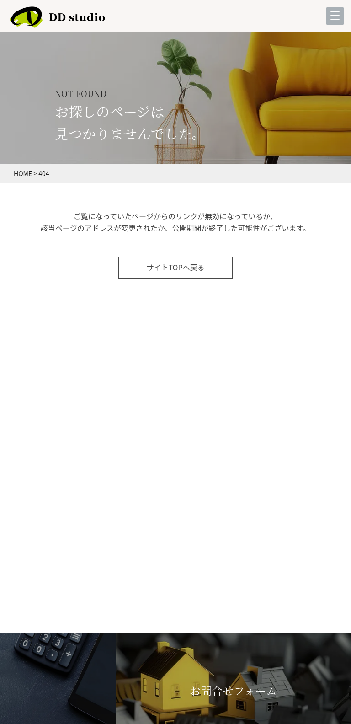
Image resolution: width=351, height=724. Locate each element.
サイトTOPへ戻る (175, 267)
